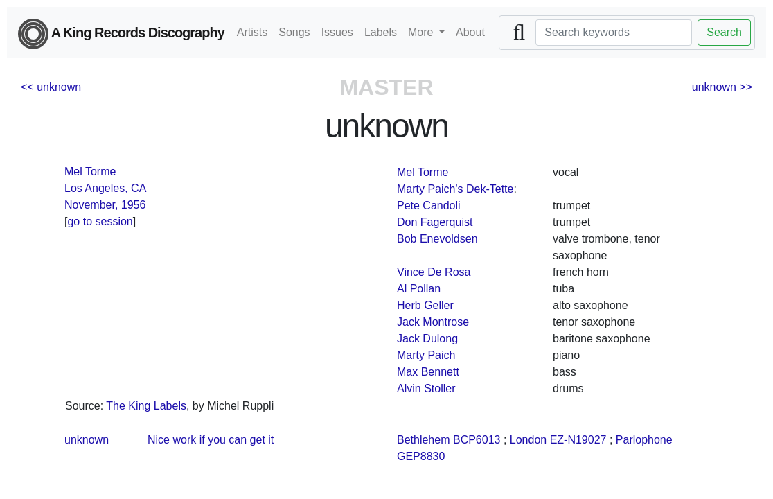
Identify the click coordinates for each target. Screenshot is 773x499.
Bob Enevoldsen (437, 239)
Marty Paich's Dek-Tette (455, 189)
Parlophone (644, 440)
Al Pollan (419, 289)
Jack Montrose (433, 322)
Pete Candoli (429, 205)
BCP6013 (477, 440)
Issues (337, 32)
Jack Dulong (427, 338)
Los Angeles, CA (105, 188)
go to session (99, 221)
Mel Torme (90, 171)
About (470, 32)
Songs (294, 32)
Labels (380, 32)
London (528, 440)
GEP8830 (421, 456)
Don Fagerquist (434, 222)
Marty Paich (426, 355)
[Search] (613, 32)
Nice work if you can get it (211, 440)
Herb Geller (425, 305)
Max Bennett (428, 372)
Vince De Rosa (433, 272)
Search (724, 32)
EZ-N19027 (578, 440)
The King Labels (146, 406)
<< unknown (51, 87)
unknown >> (722, 87)
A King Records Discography (121, 34)
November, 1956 (104, 205)
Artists (252, 32)
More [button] (422, 32)
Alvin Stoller (426, 388)
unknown (86, 440)
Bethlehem (423, 440)
